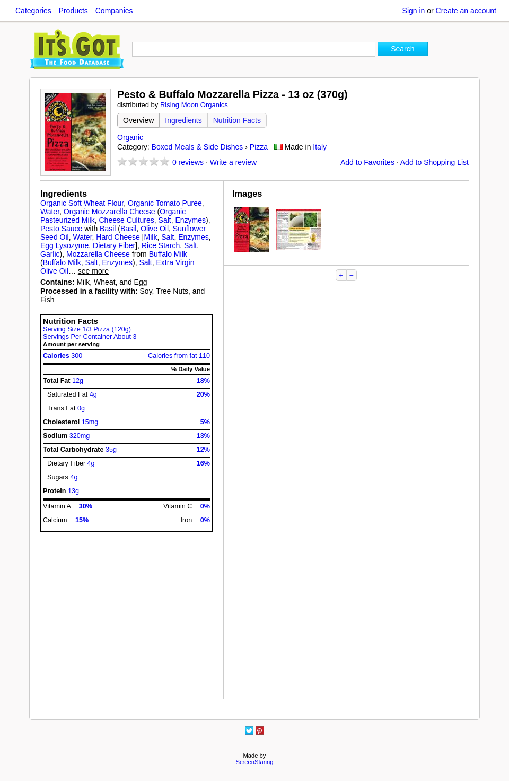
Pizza (259, 147)
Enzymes (190, 220)
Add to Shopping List (434, 162)
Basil (108, 228)
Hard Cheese (118, 237)
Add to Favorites (367, 162)
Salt (165, 220)
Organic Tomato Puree (165, 203)
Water (49, 211)
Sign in (413, 10)
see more (93, 271)
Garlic (50, 254)
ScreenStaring (255, 762)
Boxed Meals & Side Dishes (197, 147)
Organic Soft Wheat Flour (82, 203)
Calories (62, 355)
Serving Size (87, 329)
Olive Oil (155, 228)
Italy (320, 147)
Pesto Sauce (61, 228)
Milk (150, 237)
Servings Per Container (89, 336)
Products (73, 10)
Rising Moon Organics (194, 105)
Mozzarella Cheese (98, 254)
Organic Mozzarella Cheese (109, 211)
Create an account (466, 10)
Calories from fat (179, 355)
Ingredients (183, 120)
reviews (188, 162)
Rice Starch (161, 245)
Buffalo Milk (168, 254)
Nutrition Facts (237, 120)
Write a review (233, 162)
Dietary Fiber (114, 245)
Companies (114, 10)
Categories (33, 10)
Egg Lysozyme (64, 245)
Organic (130, 137)
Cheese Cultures (126, 220)
